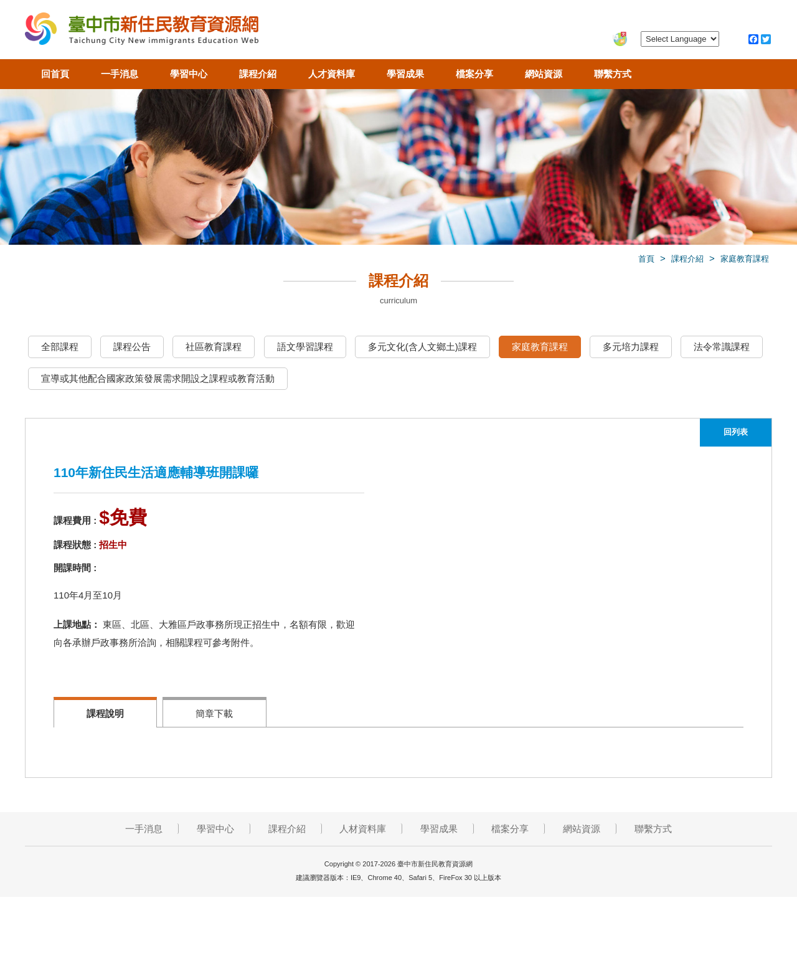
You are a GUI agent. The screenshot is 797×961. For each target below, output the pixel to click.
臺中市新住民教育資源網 (141, 31)
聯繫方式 (612, 74)
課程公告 (132, 346)
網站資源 (543, 74)
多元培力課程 (631, 346)
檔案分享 (474, 74)
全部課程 (59, 346)
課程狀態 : (75, 544)
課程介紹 (257, 74)
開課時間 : (75, 567)
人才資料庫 (331, 74)
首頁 (646, 258)
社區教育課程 (214, 346)
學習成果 (405, 74)
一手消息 (119, 74)
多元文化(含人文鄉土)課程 (422, 346)
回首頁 (55, 74)
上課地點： (77, 624)
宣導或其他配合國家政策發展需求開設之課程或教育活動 (158, 378)
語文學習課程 (305, 346)
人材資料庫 (362, 828)
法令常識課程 (722, 346)
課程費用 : (75, 520)
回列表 (736, 432)
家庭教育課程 (744, 258)
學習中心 (188, 74)
